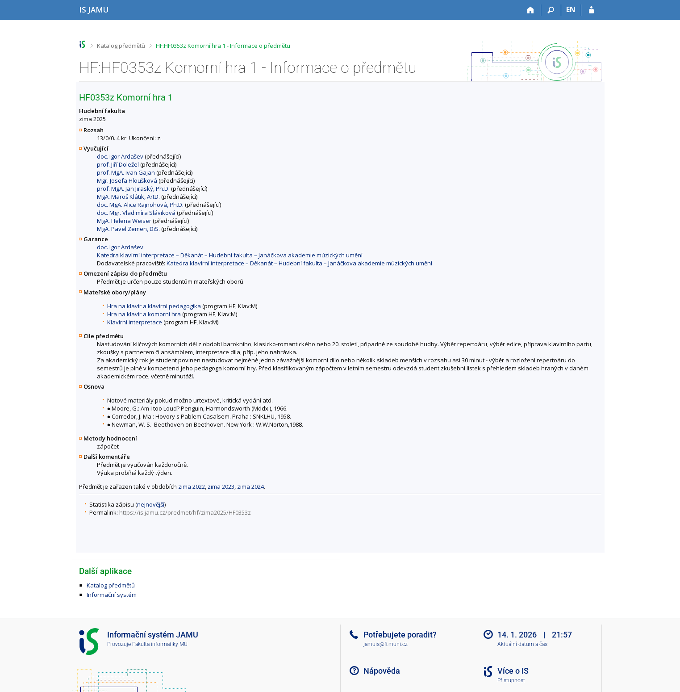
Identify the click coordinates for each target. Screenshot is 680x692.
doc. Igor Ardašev (120, 156)
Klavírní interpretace (134, 322)
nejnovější (150, 504)
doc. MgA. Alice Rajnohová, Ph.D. (140, 205)
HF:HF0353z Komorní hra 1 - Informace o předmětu (223, 46)
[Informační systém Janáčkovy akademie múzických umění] (94, 9)
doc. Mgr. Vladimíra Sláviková (136, 213)
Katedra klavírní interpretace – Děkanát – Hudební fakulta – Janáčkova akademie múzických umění (230, 255)
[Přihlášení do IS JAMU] (591, 10)
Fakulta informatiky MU (160, 644)
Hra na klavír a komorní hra (144, 314)
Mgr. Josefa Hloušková (127, 180)
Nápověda (381, 670)
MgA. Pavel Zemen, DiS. (128, 229)
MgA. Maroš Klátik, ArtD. (128, 197)
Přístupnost (511, 680)
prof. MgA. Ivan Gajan (126, 172)
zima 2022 (191, 486)
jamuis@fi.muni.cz (385, 644)
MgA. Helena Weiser (124, 221)
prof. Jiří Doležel (118, 164)
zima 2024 (250, 486)
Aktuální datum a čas (522, 644)
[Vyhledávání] (551, 10)
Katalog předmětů (121, 46)
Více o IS (513, 670)
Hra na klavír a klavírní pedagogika (154, 306)
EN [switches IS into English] (571, 9)
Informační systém (112, 595)
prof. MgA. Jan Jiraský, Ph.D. (133, 189)
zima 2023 (221, 486)
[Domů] (531, 10)
